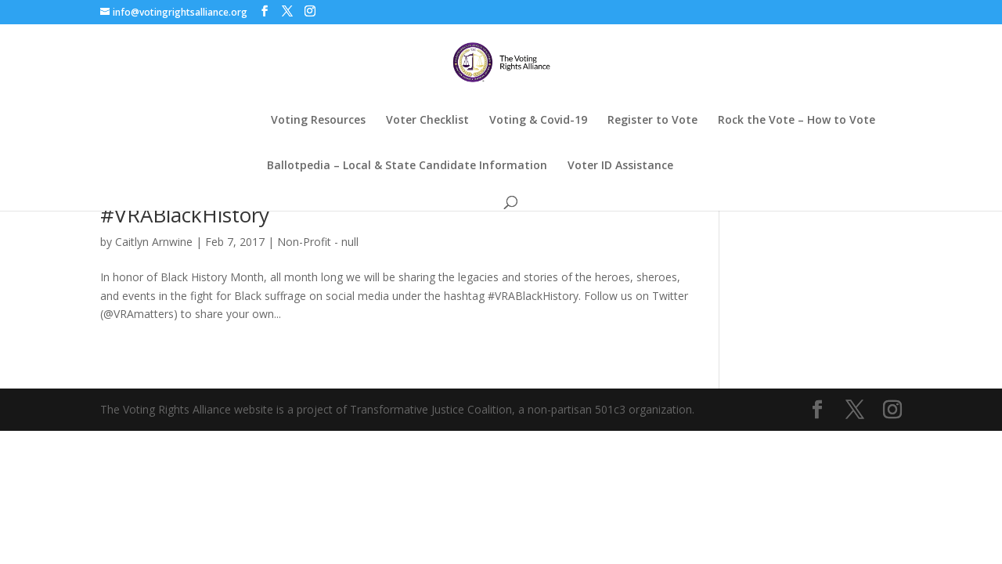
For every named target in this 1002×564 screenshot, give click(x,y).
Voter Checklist (427, 120)
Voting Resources (318, 120)
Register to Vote (652, 120)
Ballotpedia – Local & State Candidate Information (407, 166)
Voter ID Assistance (620, 166)
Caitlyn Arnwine (154, 241)
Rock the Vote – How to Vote (796, 120)
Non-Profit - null (318, 241)
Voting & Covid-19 (538, 120)
